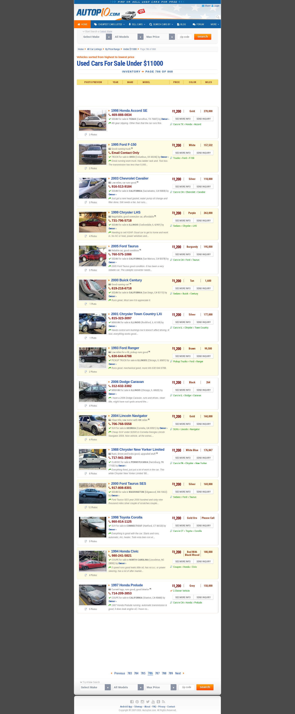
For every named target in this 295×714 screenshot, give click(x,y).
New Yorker (201, 463)
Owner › (165, 119)
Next (179, 673)
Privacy (161, 706)
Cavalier (201, 192)
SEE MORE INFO (182, 119)
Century (194, 294)
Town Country (201, 328)
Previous (118, 673)
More (214, 24)
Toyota (189, 531)
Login (216, 5)
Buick (185, 294)
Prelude (198, 603)
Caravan (197, 396)
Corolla (198, 531)
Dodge (188, 396)
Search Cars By (159, 24)
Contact (171, 706)
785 (143, 673)
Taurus (195, 260)
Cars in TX (178, 124)
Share (207, 5)
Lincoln (184, 429)
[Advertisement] (147, 95)
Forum (198, 24)
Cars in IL (177, 328)
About (147, 706)
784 (136, 673)
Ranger (199, 362)
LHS (195, 226)
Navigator (195, 429)
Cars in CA (178, 192)
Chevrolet (190, 192)
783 (129, 673)
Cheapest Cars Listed (108, 24)
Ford (184, 158)
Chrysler (187, 226)
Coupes (177, 567)
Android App (126, 706)
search (203, 36)
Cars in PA (178, 463)
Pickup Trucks (180, 362)
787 (157, 673)
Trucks (176, 158)
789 (170, 673)
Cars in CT (178, 531)
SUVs (176, 429)
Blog (181, 24)
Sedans (176, 226)
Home (82, 24)
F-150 (191, 158)
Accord (197, 124)
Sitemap (138, 706)
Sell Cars (136, 24)
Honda (189, 124)
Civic (194, 567)
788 (164, 673)
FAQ (154, 706)
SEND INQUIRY (204, 119)
